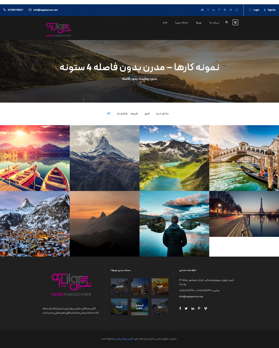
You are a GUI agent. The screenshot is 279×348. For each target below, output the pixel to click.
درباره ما (214, 22)
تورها (199, 22)
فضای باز (122, 114)
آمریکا (119, 307)
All (109, 114)
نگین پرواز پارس (124, 339)
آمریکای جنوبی (139, 307)
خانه (165, 22)
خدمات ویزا (181, 22)
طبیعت (134, 114)
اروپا (160, 307)
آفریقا (159, 286)
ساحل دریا (162, 114)
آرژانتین (119, 286)
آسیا (139, 286)
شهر (147, 114)
